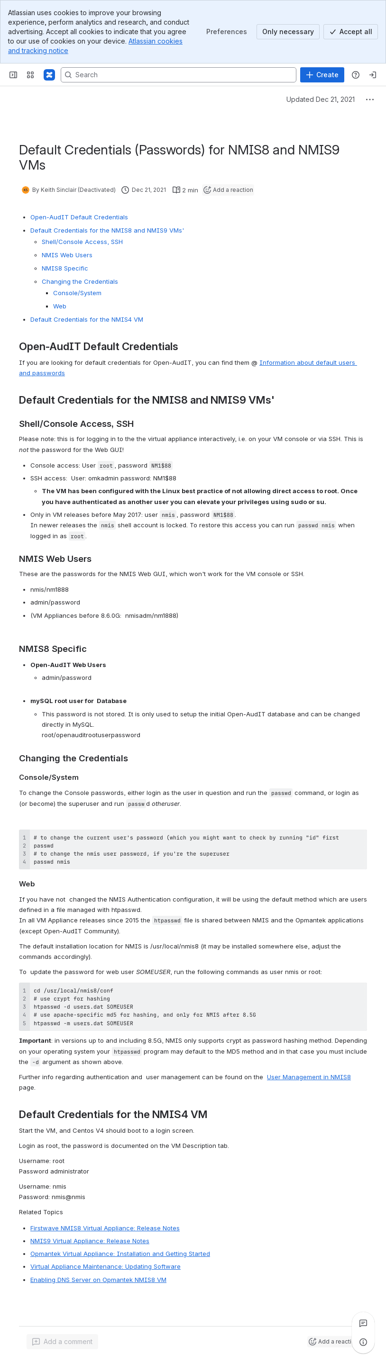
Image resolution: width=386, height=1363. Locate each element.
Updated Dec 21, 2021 (320, 99)
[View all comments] (363, 1323)
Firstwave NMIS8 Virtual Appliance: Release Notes (105, 1228)
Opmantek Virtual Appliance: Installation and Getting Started (120, 1253)
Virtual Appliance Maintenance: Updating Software (105, 1266)
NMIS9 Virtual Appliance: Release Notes (89, 1241)
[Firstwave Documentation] (49, 74)
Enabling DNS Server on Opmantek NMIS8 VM (98, 1279)
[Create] (322, 74)
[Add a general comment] (62, 1341)
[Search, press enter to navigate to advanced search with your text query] (178, 74)
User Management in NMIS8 (309, 1077)
